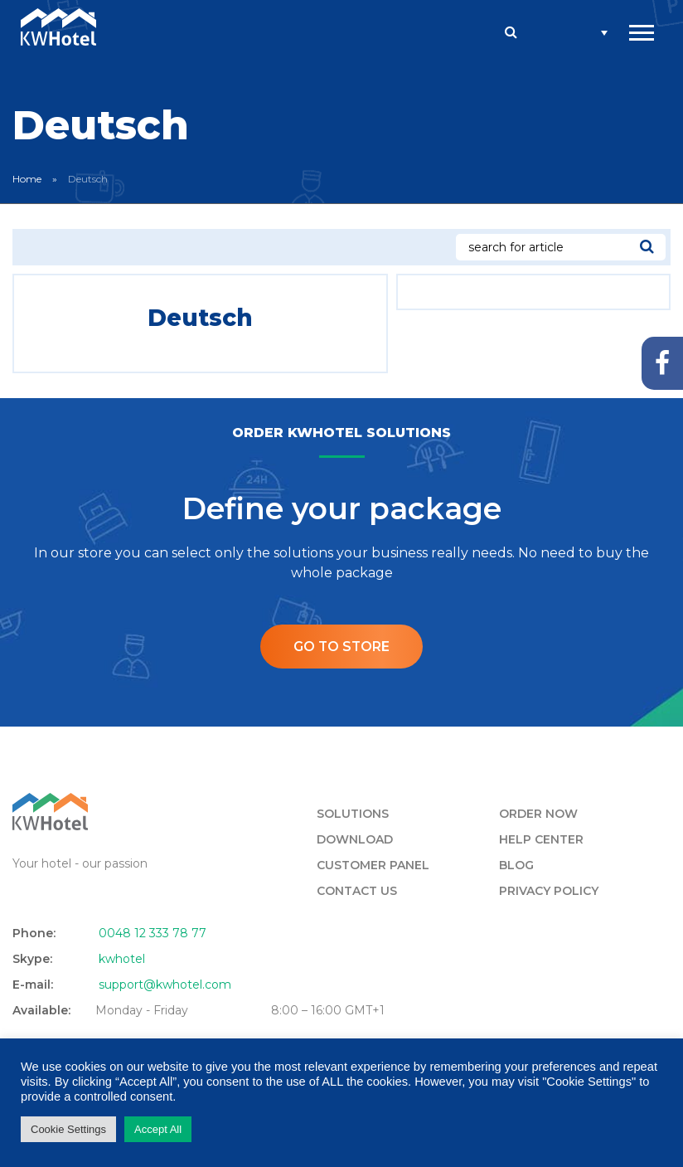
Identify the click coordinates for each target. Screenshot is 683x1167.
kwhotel (122, 959)
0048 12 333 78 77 (152, 933)
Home (26, 179)
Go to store (341, 646)
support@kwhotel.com (165, 985)
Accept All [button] (158, 1129)
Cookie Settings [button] (68, 1129)
